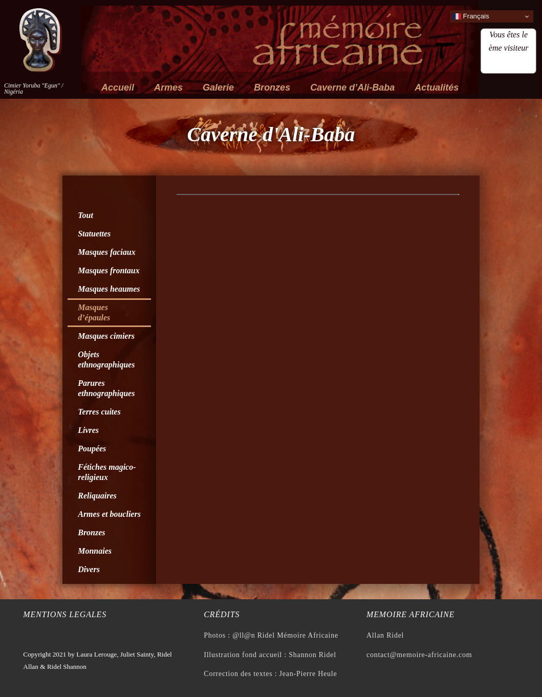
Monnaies (95, 551)
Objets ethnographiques (106, 359)
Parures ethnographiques (106, 388)
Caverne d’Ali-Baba (352, 87)
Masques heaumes (109, 289)
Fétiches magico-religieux (107, 472)
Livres (88, 430)
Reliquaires (97, 495)
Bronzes (272, 87)
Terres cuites (99, 411)
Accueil (117, 87)
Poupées (92, 448)
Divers (89, 569)
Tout (85, 215)
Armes (168, 87)
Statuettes (94, 233)
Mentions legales (64, 614)
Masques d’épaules (94, 312)
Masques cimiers (106, 336)
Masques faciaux (106, 252)
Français (471, 16)
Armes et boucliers (109, 514)
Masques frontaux (108, 270)
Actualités (437, 87)
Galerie (218, 87)
